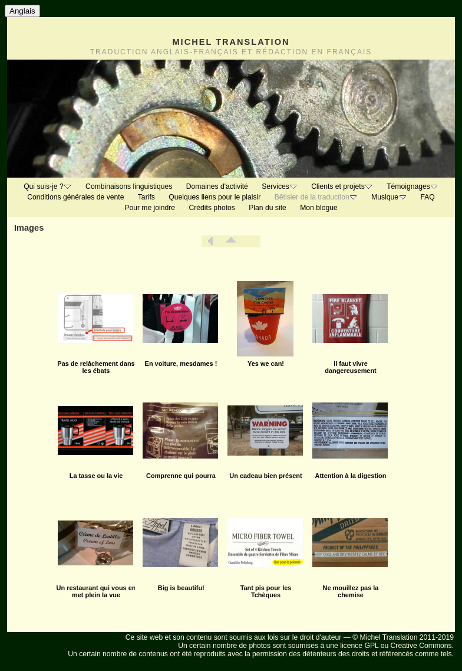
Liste (231, 241)
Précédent (210, 241)
